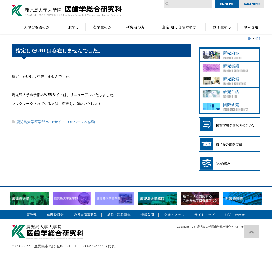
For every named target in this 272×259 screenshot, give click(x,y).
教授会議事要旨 (85, 215)
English (227, 4)
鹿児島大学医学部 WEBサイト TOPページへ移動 (55, 122)
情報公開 (147, 215)
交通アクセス (174, 215)
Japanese (251, 4)
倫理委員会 (55, 215)
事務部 (32, 215)
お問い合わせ (235, 215)
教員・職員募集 (119, 215)
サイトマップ (204, 215)
